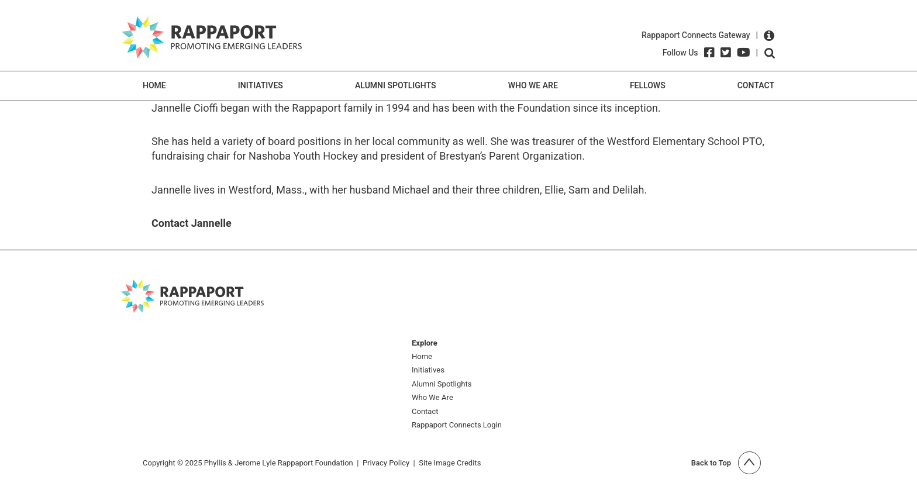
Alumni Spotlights (395, 86)
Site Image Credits (450, 462)
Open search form (769, 53)
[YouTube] (743, 52)
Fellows (648, 86)
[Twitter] (725, 52)
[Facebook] (709, 52)
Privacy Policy (386, 462)
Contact (755, 86)
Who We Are (533, 86)
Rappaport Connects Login (457, 425)
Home (154, 86)
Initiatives (260, 86)
